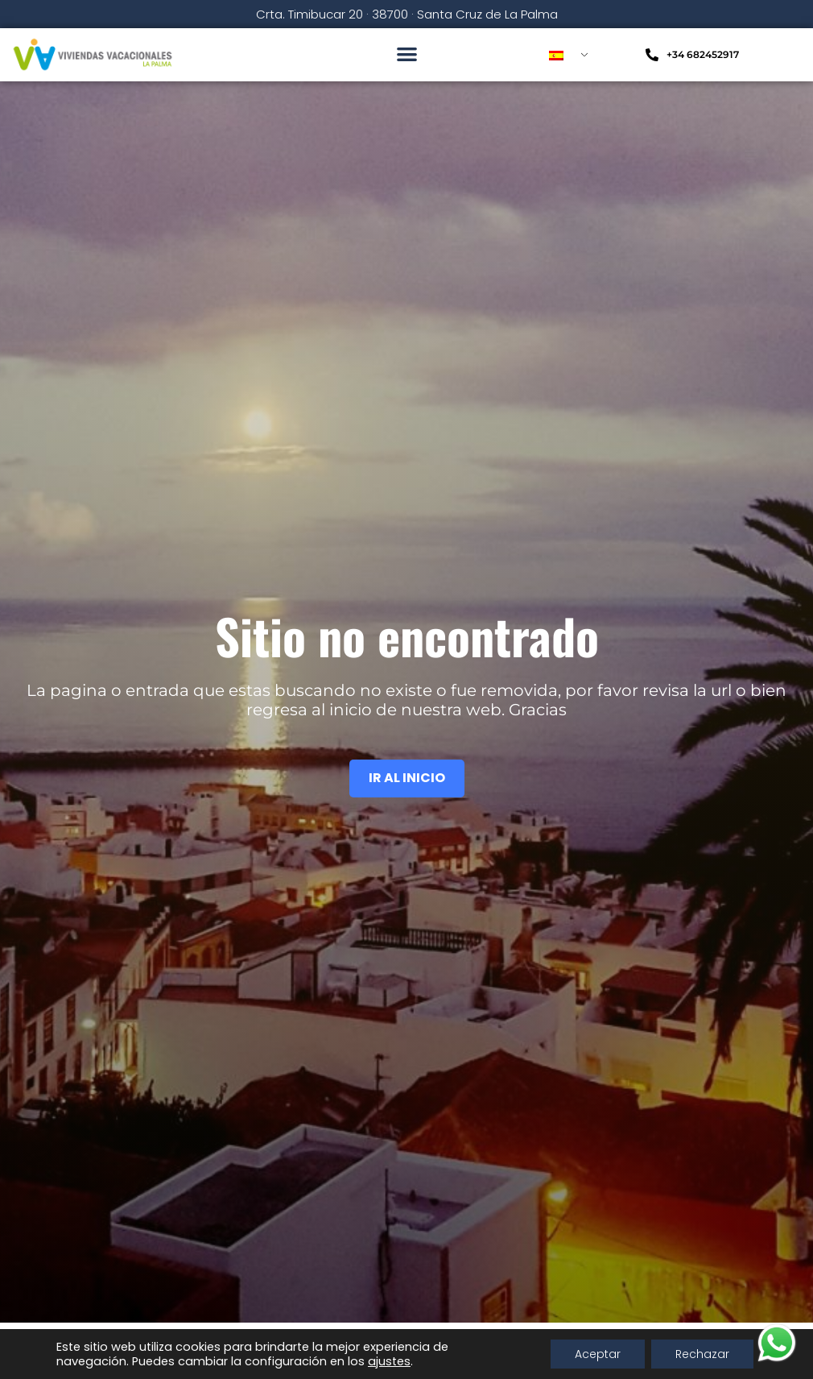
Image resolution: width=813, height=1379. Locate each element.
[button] (406, 53)
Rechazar (702, 1354)
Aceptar (598, 1354)
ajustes (389, 1361)
